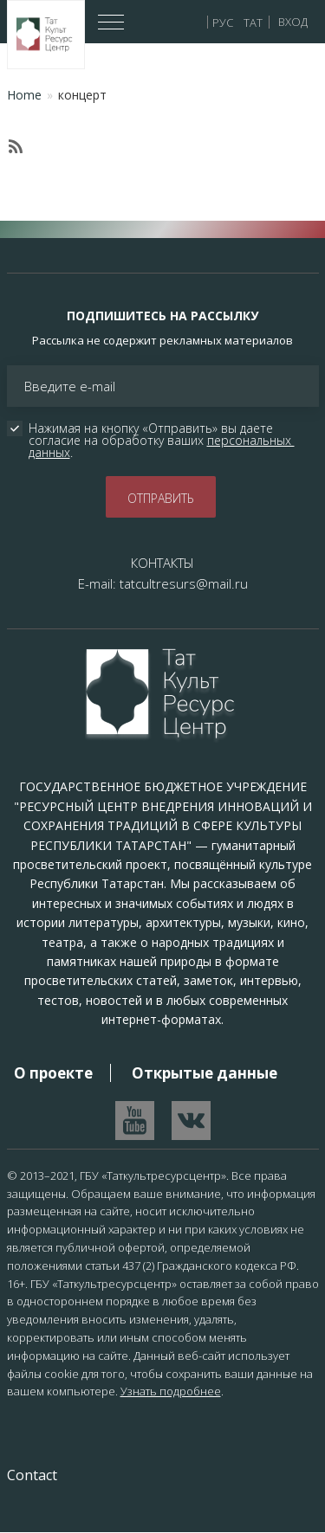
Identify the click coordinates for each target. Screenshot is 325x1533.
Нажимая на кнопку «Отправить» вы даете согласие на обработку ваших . (162, 441)
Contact (32, 1475)
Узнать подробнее (170, 1391)
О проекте (53, 1073)
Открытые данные (204, 1073)
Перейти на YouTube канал (134, 1120)
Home (24, 95)
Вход (293, 21)
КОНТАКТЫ (162, 562)
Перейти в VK (191, 1120)
